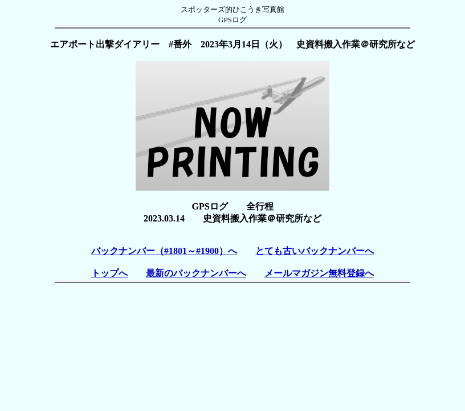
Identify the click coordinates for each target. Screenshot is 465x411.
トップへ (109, 273)
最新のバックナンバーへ (196, 273)
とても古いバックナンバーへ (314, 251)
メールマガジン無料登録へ (319, 273)
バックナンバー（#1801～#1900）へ (164, 251)
